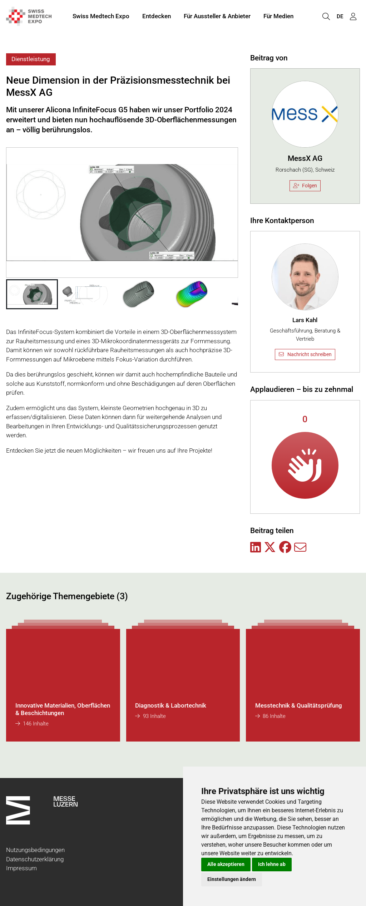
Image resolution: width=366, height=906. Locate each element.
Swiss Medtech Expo (101, 17)
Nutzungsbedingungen (35, 849)
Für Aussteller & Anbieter (217, 17)
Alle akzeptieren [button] (225, 864)
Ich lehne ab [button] (272, 864)
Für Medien (278, 17)
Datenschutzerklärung (35, 859)
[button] (32, 294)
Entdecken (156, 17)
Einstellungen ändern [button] (231, 879)
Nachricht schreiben (305, 354)
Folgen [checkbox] (305, 185)
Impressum (21, 868)
